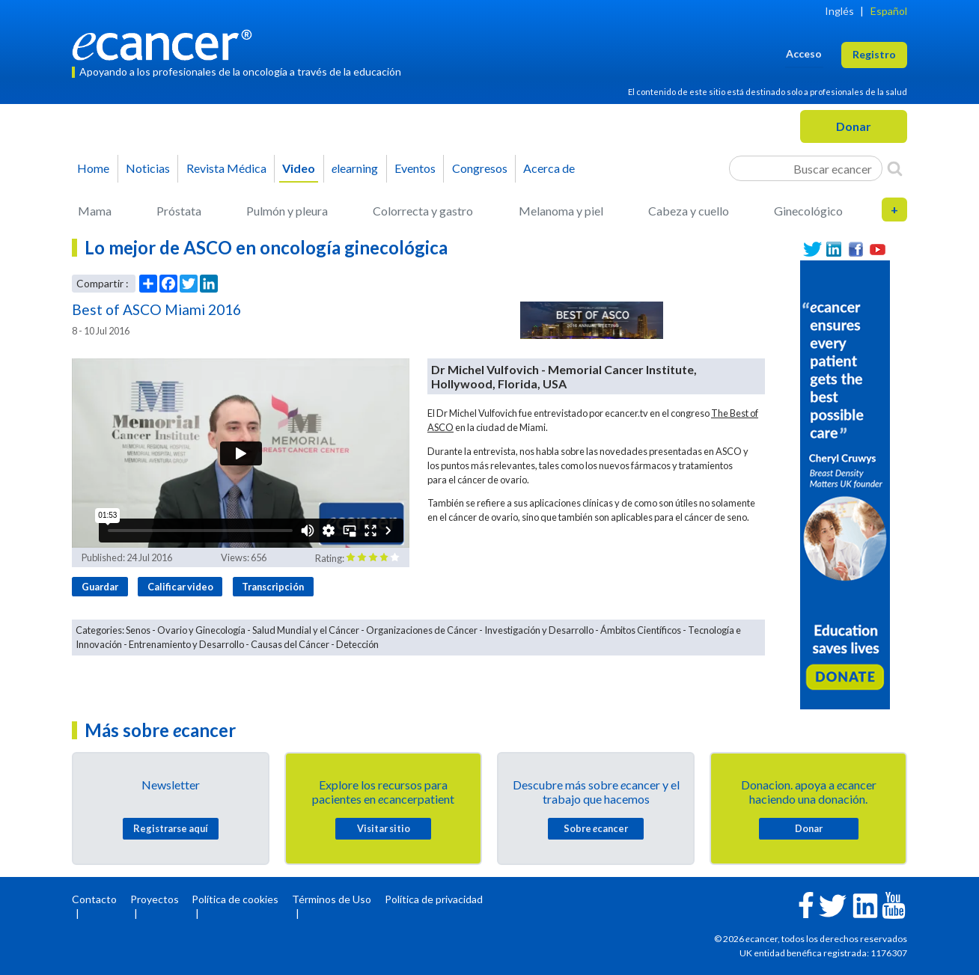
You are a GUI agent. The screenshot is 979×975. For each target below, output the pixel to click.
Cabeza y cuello (688, 211)
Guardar (100, 587)
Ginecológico (808, 211)
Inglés (839, 10)
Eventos (415, 168)
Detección (357, 644)
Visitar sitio (383, 828)
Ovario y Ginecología (201, 630)
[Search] (894, 168)
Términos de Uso (331, 899)
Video (298, 168)
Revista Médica (226, 168)
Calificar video (180, 587)
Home (93, 168)
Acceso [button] (804, 53)
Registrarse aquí (170, 828)
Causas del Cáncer (290, 644)
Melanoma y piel (561, 211)
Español (888, 10)
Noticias (148, 168)
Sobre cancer (596, 828)
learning (355, 168)
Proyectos (154, 899)
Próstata (178, 211)
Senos (138, 630)
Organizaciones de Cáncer (422, 630)
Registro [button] (874, 54)
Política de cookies (235, 899)
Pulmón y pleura (287, 211)
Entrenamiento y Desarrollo (186, 644)
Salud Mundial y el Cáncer (305, 630)
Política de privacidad (434, 899)
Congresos (479, 168)
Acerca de (549, 168)
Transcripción (273, 587)
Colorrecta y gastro (423, 211)
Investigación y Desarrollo (539, 630)
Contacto (94, 899)
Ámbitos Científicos (640, 630)
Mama (95, 211)
